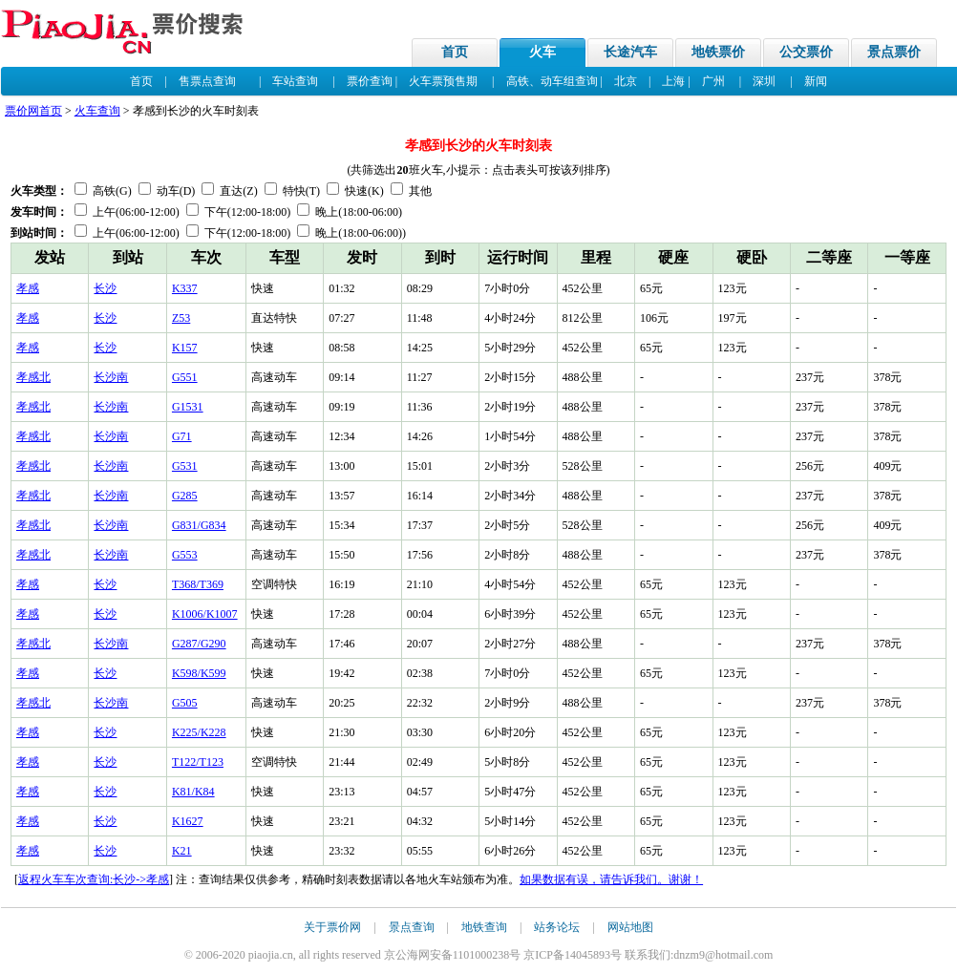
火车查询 (97, 110)
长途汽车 (630, 52)
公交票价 (806, 52)
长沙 (105, 288)
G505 (185, 702)
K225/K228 (199, 732)
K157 (185, 347)
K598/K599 (199, 673)
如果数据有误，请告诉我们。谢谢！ (611, 879)
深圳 (764, 81)
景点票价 (894, 52)
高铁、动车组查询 (552, 81)
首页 (454, 52)
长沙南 (111, 377)
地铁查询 (484, 927)
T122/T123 (197, 762)
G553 (185, 554)
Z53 (181, 318)
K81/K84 (193, 791)
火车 (542, 52)
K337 (185, 288)
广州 (713, 81)
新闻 (815, 81)
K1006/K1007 (205, 614)
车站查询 (295, 81)
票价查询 (370, 81)
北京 (625, 81)
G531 (185, 466)
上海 (673, 81)
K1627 (187, 821)
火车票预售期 (443, 81)
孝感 (27, 288)
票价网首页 (33, 110)
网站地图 (630, 927)
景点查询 (412, 927)
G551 (185, 377)
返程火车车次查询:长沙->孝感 (93, 879)
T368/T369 (197, 584)
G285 (185, 495)
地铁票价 (718, 52)
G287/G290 (199, 643)
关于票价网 (332, 927)
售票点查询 (207, 81)
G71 (182, 436)
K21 (182, 850)
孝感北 (33, 377)
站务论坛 (557, 927)
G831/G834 (199, 525)
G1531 (187, 406)
